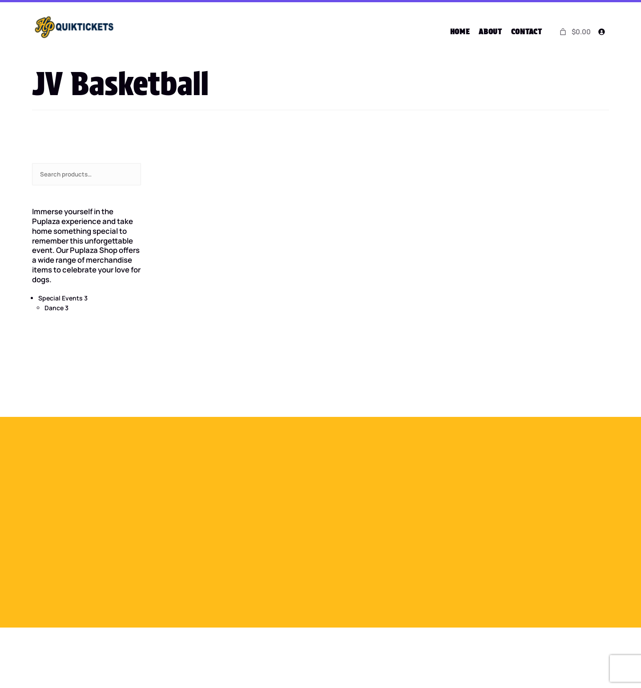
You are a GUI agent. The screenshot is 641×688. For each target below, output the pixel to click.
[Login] (601, 31)
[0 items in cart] (574, 31)
